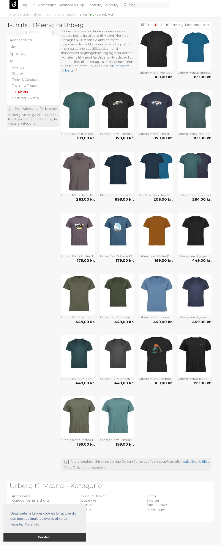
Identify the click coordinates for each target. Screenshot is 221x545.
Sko (33, 5)
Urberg (37, 14)
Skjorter (153, 500)
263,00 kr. (85, 199)
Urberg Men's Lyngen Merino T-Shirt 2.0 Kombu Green (117, 317)
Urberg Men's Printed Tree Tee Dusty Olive (78, 440)
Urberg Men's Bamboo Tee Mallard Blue (195, 72)
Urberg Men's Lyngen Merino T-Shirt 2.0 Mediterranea (78, 378)
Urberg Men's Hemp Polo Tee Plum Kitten (78, 195)
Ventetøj (112, 5)
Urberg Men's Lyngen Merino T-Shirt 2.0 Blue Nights (195, 317)
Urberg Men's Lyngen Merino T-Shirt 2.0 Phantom (117, 378)
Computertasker (92, 496)
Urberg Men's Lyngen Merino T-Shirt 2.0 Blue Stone (156, 317)
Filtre (149, 25)
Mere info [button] (32, 524)
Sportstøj (95, 5)
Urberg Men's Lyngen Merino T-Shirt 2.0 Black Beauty (195, 256)
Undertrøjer (156, 509)
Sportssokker (90, 505)
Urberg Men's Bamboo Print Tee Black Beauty (156, 378)
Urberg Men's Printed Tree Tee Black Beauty (117, 133)
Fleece (152, 496)
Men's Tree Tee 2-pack (196, 195)
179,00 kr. (125, 138)
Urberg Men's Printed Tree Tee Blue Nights (156, 133)
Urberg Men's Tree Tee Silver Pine (195, 133)
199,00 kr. (202, 383)
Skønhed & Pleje (72, 5)
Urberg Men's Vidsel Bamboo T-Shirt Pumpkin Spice (156, 256)
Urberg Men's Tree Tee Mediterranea (78, 133)
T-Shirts (82, 14)
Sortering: (188, 25)
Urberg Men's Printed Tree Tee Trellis (117, 440)
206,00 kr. (163, 199)
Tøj (25, 5)
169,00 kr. (164, 260)
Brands (24, 14)
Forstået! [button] (45, 537)
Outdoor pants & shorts (30, 500)
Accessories (47, 5)
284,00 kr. (202, 199)
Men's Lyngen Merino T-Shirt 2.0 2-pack (117, 195)
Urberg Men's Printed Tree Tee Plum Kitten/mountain (78, 256)
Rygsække (87, 500)
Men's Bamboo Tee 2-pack (156, 195)
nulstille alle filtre (196, 462)
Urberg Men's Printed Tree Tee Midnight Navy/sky (117, 256)
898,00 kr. (124, 199)
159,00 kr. (203, 77)
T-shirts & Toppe (63, 14)
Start (13, 14)
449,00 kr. (202, 260)
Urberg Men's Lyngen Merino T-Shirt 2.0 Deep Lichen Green (78, 317)
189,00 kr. (164, 77)
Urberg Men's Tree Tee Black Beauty (156, 72)
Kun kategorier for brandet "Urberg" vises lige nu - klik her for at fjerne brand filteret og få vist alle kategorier (32, 116)
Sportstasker (157, 505)
